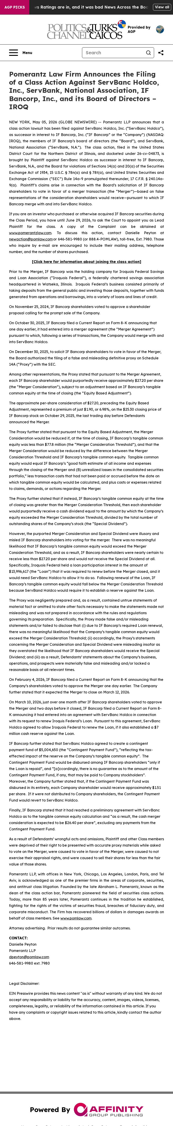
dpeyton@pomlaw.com (29, 957)
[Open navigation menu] (20, 52)
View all (162, 7)
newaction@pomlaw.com (31, 239)
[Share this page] (161, 52)
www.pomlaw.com (75, 918)
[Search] (112, 53)
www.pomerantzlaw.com (30, 233)
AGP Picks (15, 7)
